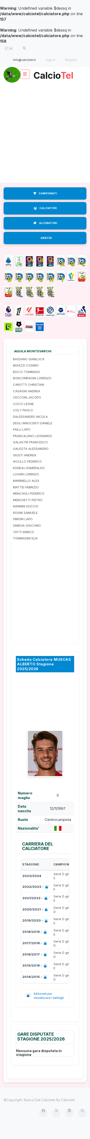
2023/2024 (31, 888)
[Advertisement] (45, 144)
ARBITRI (46, 250)
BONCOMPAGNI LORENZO (32, 390)
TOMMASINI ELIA (25, 550)
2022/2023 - (36, 899)
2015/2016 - (35, 978)
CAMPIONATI (45, 205)
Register (71, 60)
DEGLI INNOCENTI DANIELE (32, 435)
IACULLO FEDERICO (27, 473)
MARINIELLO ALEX (26, 493)
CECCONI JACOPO (27, 409)
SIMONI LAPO (23, 531)
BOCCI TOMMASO (26, 384)
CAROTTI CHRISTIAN (28, 397)
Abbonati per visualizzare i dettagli (44, 1008)
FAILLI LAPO (21, 441)
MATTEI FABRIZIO (26, 499)
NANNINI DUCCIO (25, 518)
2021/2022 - (35, 910)
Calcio (45, 89)
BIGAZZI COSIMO (26, 377)
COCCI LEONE (23, 416)
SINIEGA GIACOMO (27, 537)
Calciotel (68, 1112)
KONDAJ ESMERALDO (29, 480)
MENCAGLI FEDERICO (28, 505)
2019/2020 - (35, 933)
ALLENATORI (45, 235)
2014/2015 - (35, 989)
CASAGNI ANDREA (26, 403)
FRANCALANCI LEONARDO (32, 448)
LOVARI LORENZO (26, 486)
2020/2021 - (35, 921)
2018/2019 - (35, 944)
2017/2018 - (35, 955)
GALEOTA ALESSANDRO (30, 461)
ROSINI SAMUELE (25, 525)
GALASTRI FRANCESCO (30, 454)
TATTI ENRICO (23, 544)
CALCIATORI (45, 220)
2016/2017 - (35, 966)
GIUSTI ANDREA (24, 467)
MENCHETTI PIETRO (27, 512)
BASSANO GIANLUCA (28, 371)
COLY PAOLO (23, 422)
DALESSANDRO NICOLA (30, 429)
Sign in (50, 60)
